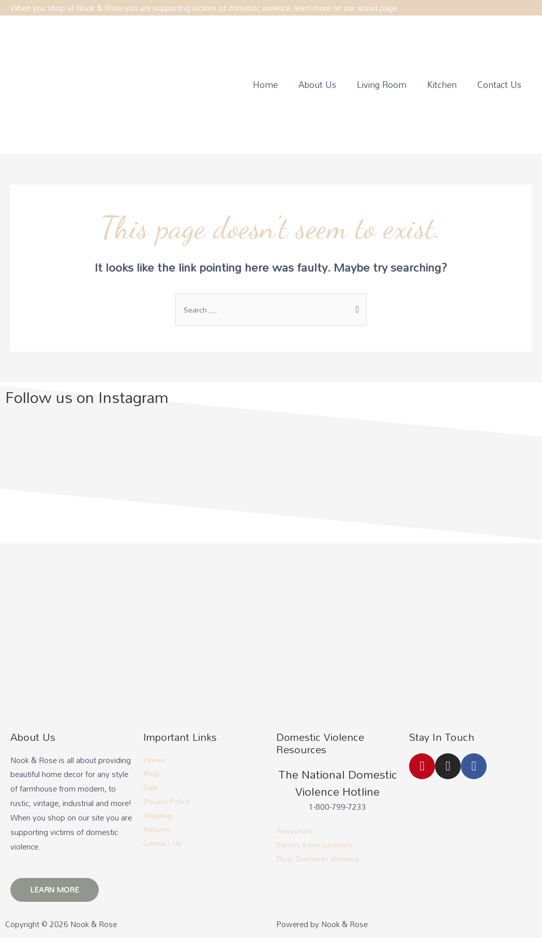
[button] (55, 891)
